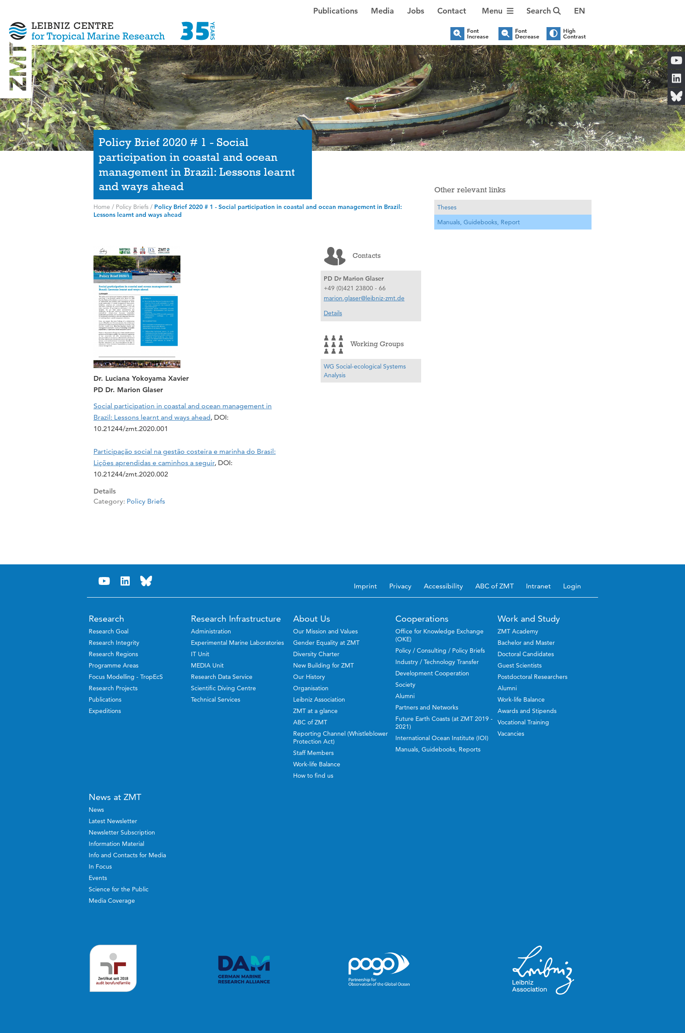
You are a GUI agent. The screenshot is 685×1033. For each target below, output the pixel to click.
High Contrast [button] (574, 33)
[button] (579, 11)
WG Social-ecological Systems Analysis (365, 370)
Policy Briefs (146, 501)
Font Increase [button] (477, 33)
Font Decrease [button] (527, 33)
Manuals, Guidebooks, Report (478, 222)
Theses (447, 207)
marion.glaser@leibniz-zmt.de (364, 298)
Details (333, 313)
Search (543, 11)
